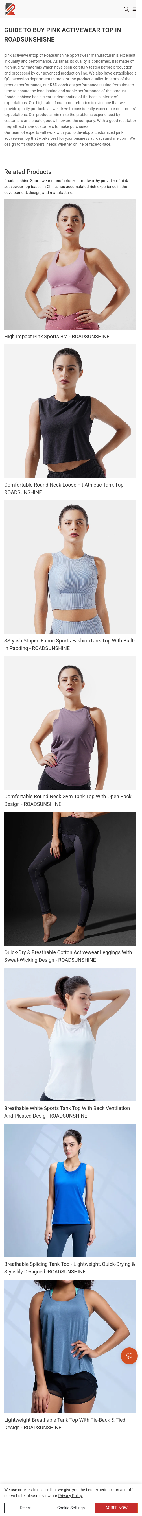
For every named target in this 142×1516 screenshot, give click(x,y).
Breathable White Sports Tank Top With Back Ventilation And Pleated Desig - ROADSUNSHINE (67, 1112)
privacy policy (70, 1495)
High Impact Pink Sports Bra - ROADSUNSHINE (57, 336)
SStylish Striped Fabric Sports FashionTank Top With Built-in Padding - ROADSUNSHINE (69, 644)
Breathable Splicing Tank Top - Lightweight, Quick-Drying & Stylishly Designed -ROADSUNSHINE (69, 1268)
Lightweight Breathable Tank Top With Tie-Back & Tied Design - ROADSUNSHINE (65, 1423)
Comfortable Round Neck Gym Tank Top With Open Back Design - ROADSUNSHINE (68, 800)
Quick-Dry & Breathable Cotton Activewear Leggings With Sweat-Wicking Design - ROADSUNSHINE (68, 956)
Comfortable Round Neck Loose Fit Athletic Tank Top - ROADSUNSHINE (65, 488)
